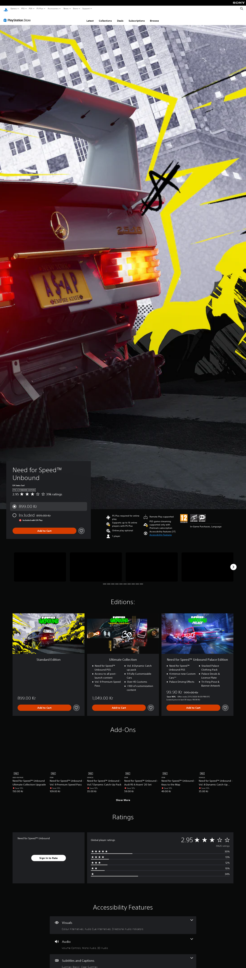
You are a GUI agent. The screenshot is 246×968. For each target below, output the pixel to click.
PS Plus (40, 8)
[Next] (233, 564)
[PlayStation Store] (18, 17)
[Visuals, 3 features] (123, 922)
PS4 (30, 8)
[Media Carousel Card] (40, 564)
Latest (90, 17)
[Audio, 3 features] (123, 941)
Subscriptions (137, 17)
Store (75, 8)
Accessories (53, 8)
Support (86, 8)
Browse (154, 17)
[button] (161, 532)
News (66, 8)
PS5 (23, 8)
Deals (120, 17)
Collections (105, 17)
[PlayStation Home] (5, 9)
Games (14, 8)
